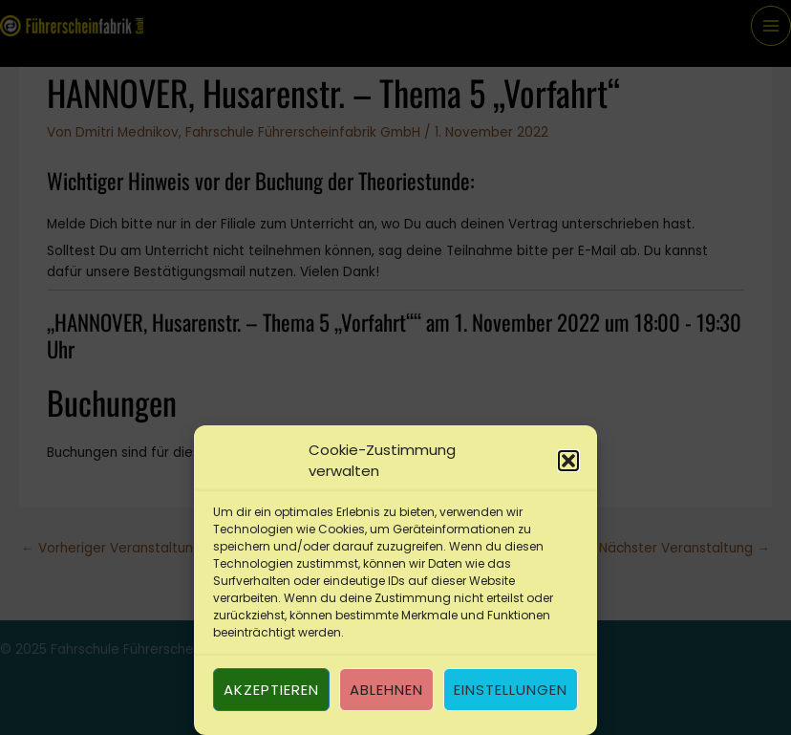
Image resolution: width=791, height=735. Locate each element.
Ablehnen (386, 690)
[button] (568, 460)
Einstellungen (510, 690)
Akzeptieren (271, 690)
